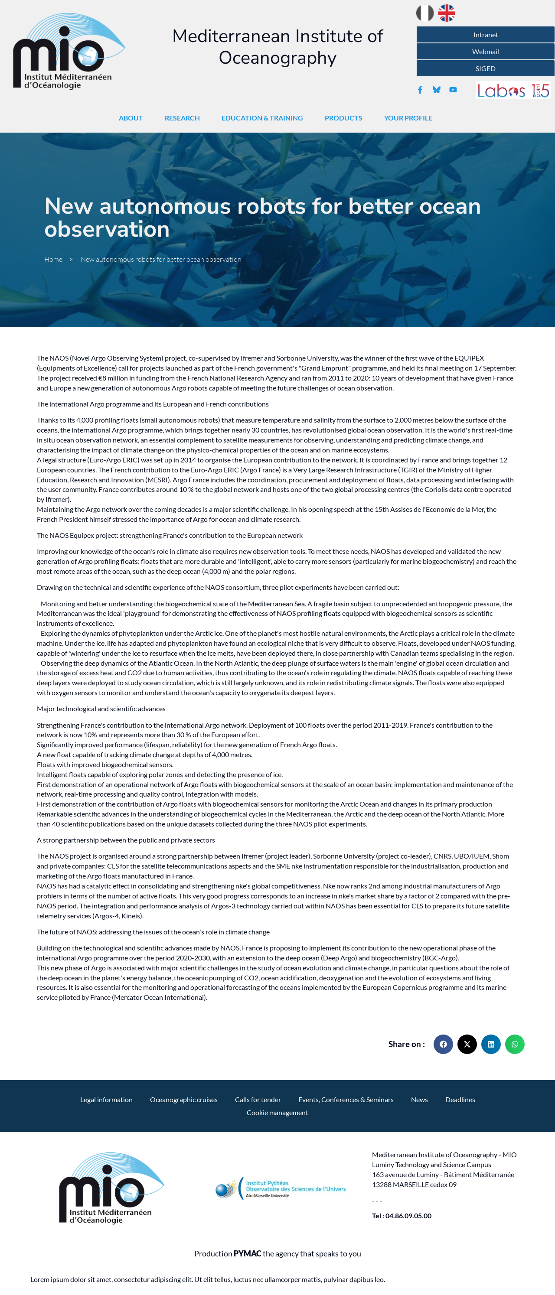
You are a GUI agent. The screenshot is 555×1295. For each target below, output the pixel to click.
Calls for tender (258, 1099)
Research (184, 118)
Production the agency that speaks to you (277, 1253)
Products (346, 118)
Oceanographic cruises (184, 1099)
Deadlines (460, 1099)
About (133, 118)
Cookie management (277, 1112)
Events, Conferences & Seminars (346, 1099)
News (419, 1099)
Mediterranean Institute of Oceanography (277, 47)
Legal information (106, 1099)
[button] (443, 1044)
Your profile (410, 118)
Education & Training (264, 118)
